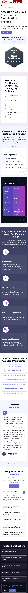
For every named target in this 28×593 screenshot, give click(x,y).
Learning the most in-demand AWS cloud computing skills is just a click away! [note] (14, 27)
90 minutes (17, 202)
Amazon (10, 6)
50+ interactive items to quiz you (13, 96)
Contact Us (14, 486)
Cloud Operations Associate (14, 370)
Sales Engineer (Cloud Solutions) (14, 388)
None (15, 205)
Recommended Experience (7, 210)
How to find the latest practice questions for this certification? (12, 526)
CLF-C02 (16, 188)
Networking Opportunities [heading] (12, 313)
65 (14, 191)
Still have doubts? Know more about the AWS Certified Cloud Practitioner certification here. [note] (14, 480)
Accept (12, 590)
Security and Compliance (12, 161)
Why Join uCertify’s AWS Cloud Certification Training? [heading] (14, 234)
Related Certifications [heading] (14, 546)
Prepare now (6, 32)
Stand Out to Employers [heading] (11, 288)
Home (3, 6)
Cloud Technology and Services (14, 164)
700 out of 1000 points (18, 197)
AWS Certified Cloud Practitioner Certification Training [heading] (13, 16)
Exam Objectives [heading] (10, 155)
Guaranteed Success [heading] (10, 339)
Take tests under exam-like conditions (12, 108)
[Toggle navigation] (2, 4)
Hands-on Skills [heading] (8, 261)
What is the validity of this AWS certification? (11, 513)
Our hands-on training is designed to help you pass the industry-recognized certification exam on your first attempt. (13, 343)
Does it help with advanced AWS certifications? (12, 520)
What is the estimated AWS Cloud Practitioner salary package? (12, 533)
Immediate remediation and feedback (12, 113)
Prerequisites (7, 205)
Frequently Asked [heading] (14, 473)
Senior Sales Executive (12, 454)
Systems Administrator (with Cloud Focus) (14, 375)
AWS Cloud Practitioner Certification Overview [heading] (14, 132)
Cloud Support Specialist (14, 366)
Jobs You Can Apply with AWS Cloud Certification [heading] (14, 359)
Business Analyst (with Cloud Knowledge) (14, 384)
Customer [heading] (14, 406)
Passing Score (7, 197)
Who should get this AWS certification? (10, 492)
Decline (5, 590)
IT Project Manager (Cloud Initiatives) (14, 379)
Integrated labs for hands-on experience (13, 101)
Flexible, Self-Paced (10, 117)
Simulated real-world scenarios (13, 105)
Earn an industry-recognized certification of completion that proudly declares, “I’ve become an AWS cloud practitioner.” (14, 292)
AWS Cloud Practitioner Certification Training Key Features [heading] (11, 85)
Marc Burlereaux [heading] (12, 453)
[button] (9, 463)
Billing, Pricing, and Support (13, 167)
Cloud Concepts (10, 158)
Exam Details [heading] (8, 183)
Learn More (12, 586)
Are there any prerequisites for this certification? (11, 506)
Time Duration (7, 202)
